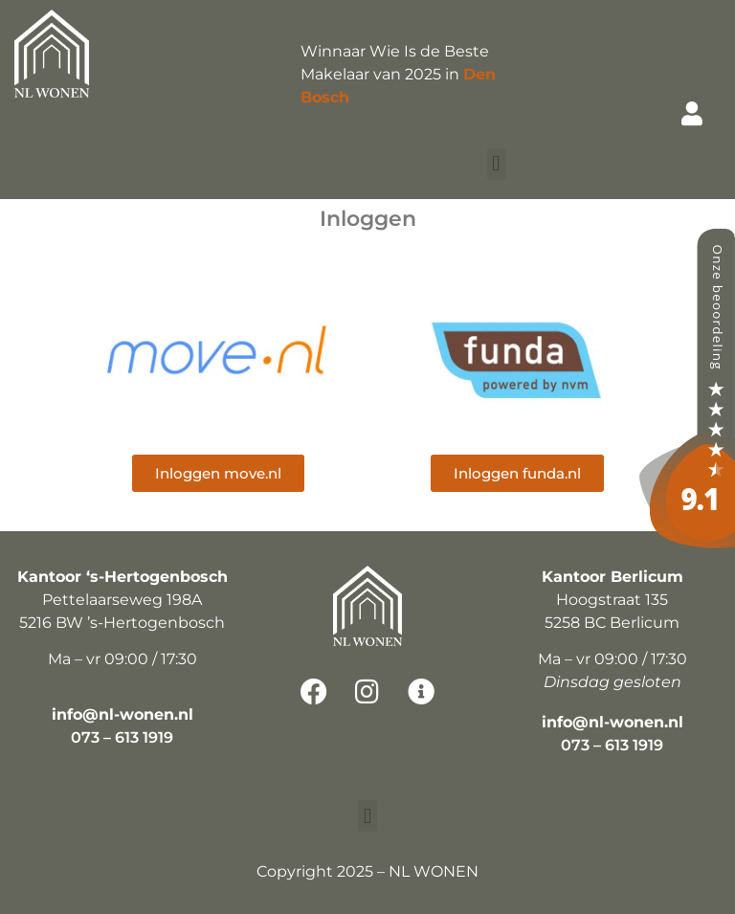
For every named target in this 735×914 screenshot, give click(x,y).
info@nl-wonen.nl (122, 714)
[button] (496, 164)
